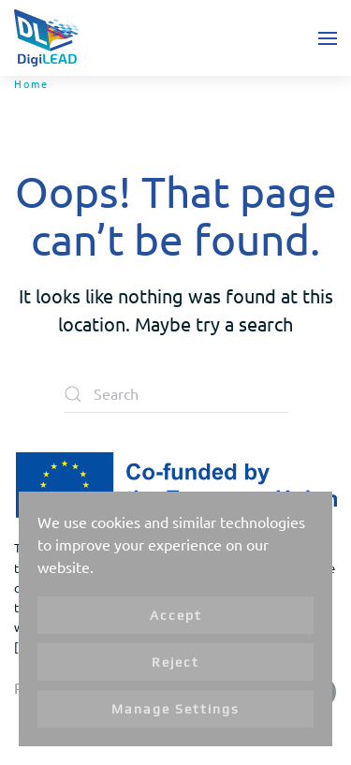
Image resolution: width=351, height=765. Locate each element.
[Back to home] (47, 38)
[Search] (176, 394)
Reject (175, 662)
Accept (176, 615)
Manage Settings (175, 708)
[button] (327, 38)
